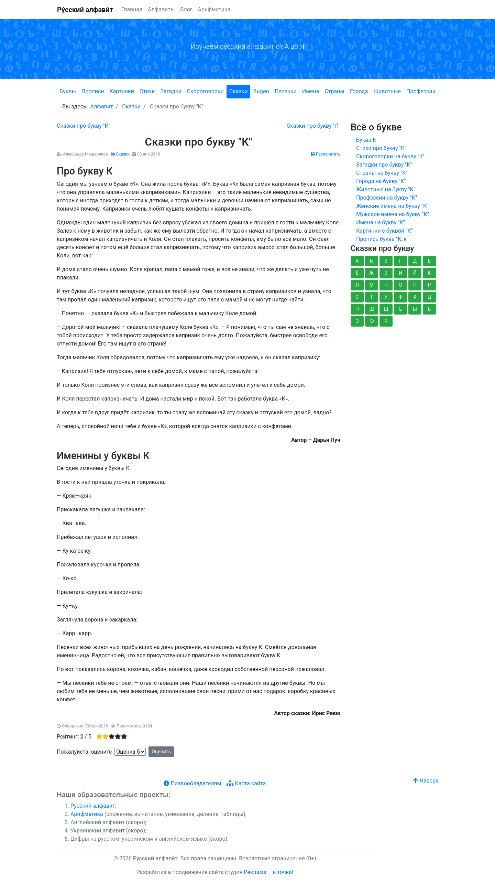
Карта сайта (246, 783)
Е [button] (429, 261)
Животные (387, 91)
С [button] (357, 297)
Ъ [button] (401, 309)
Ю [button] (372, 321)
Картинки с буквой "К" (384, 230)
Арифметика (214, 9)
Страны (334, 91)
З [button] (386, 273)
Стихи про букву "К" (381, 148)
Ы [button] (415, 309)
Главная (131, 9)
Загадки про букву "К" (384, 164)
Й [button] (415, 273)
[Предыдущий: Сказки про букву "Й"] (83, 126)
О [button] (400, 285)
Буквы (67, 91)
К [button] (429, 273)
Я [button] (385, 321)
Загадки (170, 91)
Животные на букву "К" (385, 189)
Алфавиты (161, 9)
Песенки (286, 91)
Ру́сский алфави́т (85, 10)
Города (359, 91)
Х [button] (414, 297)
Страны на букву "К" (382, 173)
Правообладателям (192, 783)
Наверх (425, 780)
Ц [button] (429, 297)
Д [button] (415, 261)
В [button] (386, 261)
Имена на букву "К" (380, 222)
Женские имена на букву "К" (392, 206)
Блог (186, 9)
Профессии (421, 91)
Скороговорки (205, 91)
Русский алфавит (92, 806)
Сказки (238, 91)
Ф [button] (401, 297)
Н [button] (386, 285)
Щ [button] (386, 309)
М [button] (372, 285)
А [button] (357, 261)
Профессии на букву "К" (386, 197)
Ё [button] (357, 273)
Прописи (92, 91)
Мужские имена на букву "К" (392, 214)
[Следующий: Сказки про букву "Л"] (313, 126)
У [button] (386, 297)
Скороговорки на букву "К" (390, 156)
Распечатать (325, 154)
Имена (310, 91)
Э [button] (357, 321)
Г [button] (400, 261)
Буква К (366, 140)
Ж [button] (372, 273)
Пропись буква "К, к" (382, 239)
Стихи (147, 91)
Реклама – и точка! (268, 872)
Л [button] (357, 285)
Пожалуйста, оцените (84, 751)
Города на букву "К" (381, 181)
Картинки (122, 91)
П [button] (415, 285)
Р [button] (429, 285)
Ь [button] (429, 309)
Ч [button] (357, 309)
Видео (261, 91)
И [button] (400, 273)
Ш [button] (371, 309)
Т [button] (371, 297)
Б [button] (371, 261)
